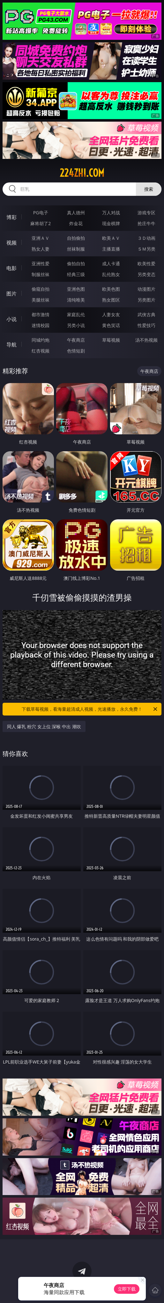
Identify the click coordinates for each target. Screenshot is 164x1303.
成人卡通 (111, 263)
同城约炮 (40, 340)
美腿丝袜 (40, 300)
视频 (11, 242)
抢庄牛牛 (146, 223)
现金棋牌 (111, 223)
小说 (11, 319)
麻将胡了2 (40, 223)
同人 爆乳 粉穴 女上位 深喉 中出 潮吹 (44, 726)
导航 (11, 344)
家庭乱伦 (76, 314)
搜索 (148, 189)
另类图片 (146, 300)
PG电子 (40, 213)
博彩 (11, 217)
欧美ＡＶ (111, 238)
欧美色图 (111, 289)
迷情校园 (40, 325)
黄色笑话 (111, 325)
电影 (11, 268)
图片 (11, 293)
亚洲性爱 (40, 263)
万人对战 (111, 213)
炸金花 (76, 223)
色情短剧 (76, 351)
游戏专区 (146, 213)
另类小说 (76, 325)
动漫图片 (146, 289)
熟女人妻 (40, 249)
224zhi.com (82, 173)
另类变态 (146, 274)
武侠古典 (146, 314)
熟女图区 (111, 300)
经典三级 (76, 274)
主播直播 (111, 249)
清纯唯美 (76, 300)
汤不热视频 (146, 340)
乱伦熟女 (111, 274)
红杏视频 (40, 351)
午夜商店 (76, 340)
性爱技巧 (146, 325)
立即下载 (127, 1289)
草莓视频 (111, 340)
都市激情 (40, 314)
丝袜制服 (76, 249)
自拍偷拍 (76, 238)
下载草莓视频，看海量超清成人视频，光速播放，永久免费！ (90, 709)
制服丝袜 (40, 274)
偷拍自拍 (76, 263)
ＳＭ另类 (146, 249)
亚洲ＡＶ (40, 238)
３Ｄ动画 (146, 238)
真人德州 (76, 213)
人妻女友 (111, 314)
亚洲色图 (76, 289)
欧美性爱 (146, 263)
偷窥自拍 (40, 289)
